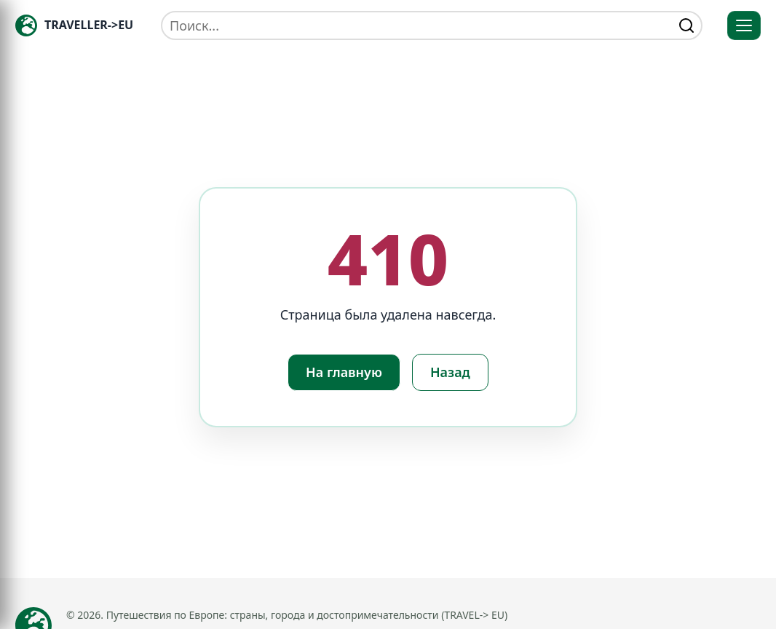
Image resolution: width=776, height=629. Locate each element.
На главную (344, 372)
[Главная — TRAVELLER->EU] (74, 25)
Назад (450, 372)
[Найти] (686, 25)
